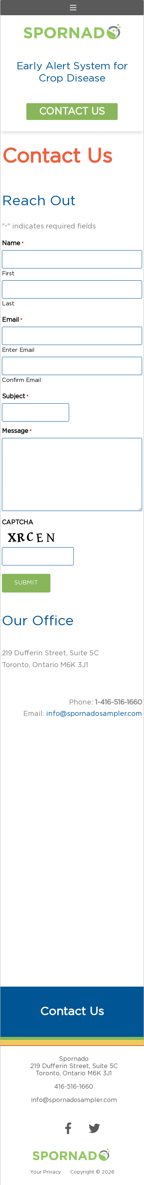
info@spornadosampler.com (94, 714)
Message (17, 431)
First (8, 273)
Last (8, 304)
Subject (15, 396)
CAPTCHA (17, 522)
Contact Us (72, 112)
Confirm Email (21, 380)
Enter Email (18, 350)
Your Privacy (45, 1172)
